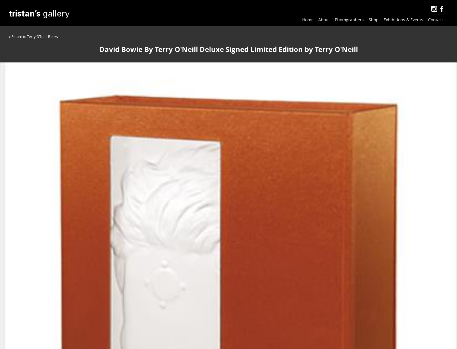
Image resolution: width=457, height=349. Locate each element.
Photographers (349, 19)
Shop (374, 19)
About (324, 19)
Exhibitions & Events (403, 19)
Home (308, 19)
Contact (435, 19)
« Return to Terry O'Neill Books (33, 36)
